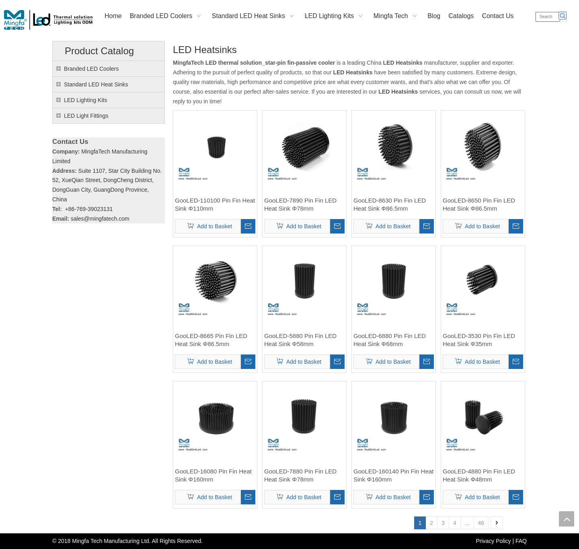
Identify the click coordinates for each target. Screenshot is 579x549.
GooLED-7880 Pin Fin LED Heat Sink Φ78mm (300, 475)
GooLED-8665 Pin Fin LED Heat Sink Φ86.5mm (211, 339)
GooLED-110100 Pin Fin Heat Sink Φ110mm (215, 204)
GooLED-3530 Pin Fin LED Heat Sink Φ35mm (479, 339)
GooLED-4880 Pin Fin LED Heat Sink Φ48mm (479, 475)
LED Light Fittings (86, 116)
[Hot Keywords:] (562, 16)
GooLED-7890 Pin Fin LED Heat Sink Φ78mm (300, 204)
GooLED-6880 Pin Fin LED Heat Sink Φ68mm (389, 339)
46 (481, 523)
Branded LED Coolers (91, 69)
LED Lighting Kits (85, 100)
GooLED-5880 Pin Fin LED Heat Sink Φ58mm (300, 339)
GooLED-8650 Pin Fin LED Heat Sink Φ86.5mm (479, 204)
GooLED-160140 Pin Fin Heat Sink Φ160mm (393, 475)
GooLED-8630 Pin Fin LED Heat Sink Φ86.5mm (389, 204)
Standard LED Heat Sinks (96, 84)
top (566, 518)
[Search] (548, 17)
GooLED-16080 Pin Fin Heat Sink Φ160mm (213, 475)
